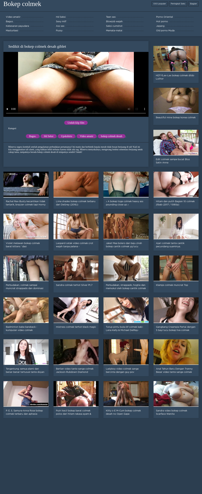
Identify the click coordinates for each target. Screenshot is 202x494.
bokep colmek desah (111, 136)
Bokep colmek (22, 3)
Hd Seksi (48, 136)
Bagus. (32, 136)
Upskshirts (66, 136)
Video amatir (86, 136)
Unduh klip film (75, 122)
